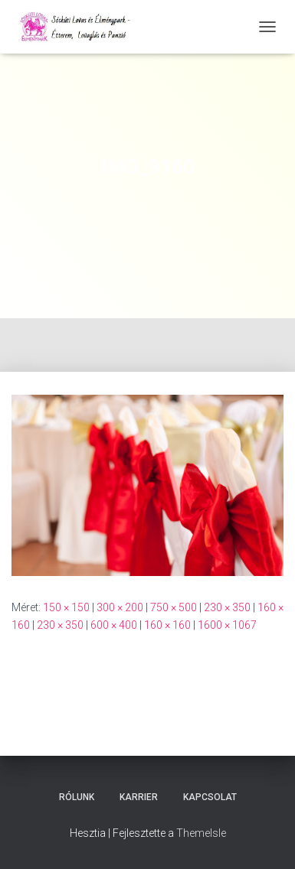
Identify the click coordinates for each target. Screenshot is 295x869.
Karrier (139, 797)
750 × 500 (173, 607)
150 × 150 (66, 607)
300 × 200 (120, 607)
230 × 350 (227, 607)
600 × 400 (113, 625)
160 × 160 (167, 625)
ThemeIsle (201, 833)
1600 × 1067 (227, 625)
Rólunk (76, 797)
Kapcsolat (210, 797)
